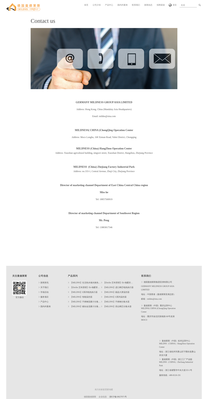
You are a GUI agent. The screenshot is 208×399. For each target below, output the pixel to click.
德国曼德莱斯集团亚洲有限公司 (157, 282)
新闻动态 (148, 5)
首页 (86, 5)
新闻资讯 (44, 283)
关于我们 (44, 287)
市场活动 (44, 292)
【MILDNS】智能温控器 (81, 297)
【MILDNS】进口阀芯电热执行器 (118, 287)
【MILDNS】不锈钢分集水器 (116, 302)
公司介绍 (97, 5)
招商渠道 (161, 5)
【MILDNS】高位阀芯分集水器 (117, 306)
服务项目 (44, 297)
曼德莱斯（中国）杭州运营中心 (175, 341)
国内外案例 (122, 5)
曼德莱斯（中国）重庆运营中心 (157, 306)
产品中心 (109, 5)
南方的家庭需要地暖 (104, 389)
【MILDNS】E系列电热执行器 (83, 292)
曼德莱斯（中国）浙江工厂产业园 (176, 359)
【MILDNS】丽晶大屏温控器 (116, 292)
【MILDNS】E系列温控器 (115, 297)
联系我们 (136, 5)
